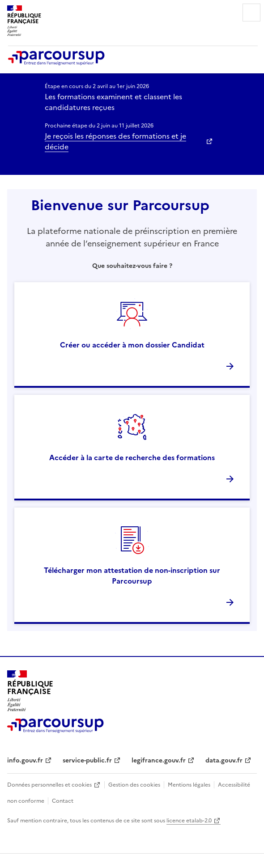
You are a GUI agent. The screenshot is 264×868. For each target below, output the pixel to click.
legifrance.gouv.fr (159, 760)
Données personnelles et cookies (49, 785)
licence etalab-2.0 (189, 821)
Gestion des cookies (134, 785)
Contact (62, 801)
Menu (251, 12)
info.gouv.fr (25, 760)
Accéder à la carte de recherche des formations (132, 457)
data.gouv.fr (224, 760)
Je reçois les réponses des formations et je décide (115, 141)
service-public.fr (87, 760)
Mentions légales (189, 785)
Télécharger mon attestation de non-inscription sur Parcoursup (132, 575)
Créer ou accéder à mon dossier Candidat (132, 344)
